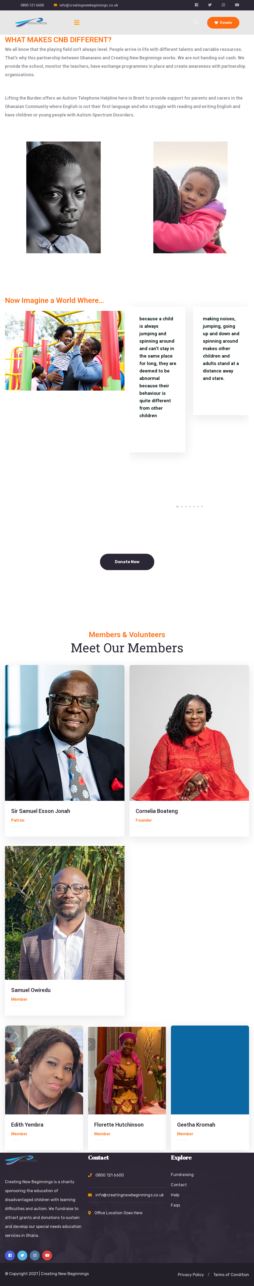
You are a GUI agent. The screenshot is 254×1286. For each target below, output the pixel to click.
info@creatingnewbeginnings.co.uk (89, 5)
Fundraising (182, 1174)
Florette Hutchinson (119, 1125)
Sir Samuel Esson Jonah (40, 811)
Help (175, 1195)
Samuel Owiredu (31, 990)
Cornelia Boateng (157, 811)
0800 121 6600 (32, 5)
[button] (177, 507)
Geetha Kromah (196, 1125)
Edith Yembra (27, 1125)
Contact (179, 1184)
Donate (223, 23)
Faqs (175, 1205)
